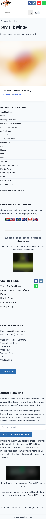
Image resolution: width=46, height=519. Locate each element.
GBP (35, 219)
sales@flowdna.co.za (16, 331)
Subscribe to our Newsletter (16, 434)
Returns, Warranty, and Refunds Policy (14, 292)
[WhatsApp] (44, 3)
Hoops (3, 150)
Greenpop (22, 241)
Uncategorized (6, 180)
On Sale (3, 116)
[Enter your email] (23, 427)
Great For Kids (6, 112)
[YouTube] (39, 3)
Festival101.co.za (36, 495)
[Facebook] (30, 3)
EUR (18, 219)
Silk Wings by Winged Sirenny (17, 90)
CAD (30, 219)
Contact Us (8, 371)
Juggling (3, 161)
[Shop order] (33, 34)
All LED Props (5, 135)
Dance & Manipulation (9, 165)
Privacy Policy (6, 306)
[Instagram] (34, 3)
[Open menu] (43, 13)
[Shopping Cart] (37, 12)
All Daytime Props (7, 139)
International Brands (8, 127)
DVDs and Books (7, 184)
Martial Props (5, 169)
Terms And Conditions (10, 286)
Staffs (2, 154)
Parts (2, 177)
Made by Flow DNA (8, 120)
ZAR (7, 219)
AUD (24, 219)
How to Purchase (8, 298)
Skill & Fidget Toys (7, 173)
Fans (2, 158)
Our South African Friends (10, 123)
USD (12, 219)
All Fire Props (5, 131)
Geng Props (5, 142)
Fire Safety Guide (8, 302)
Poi (1, 146)
